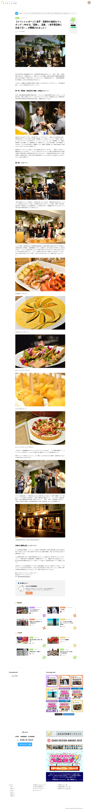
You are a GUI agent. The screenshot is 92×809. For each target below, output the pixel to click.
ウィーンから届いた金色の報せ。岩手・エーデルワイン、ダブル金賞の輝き (66, 623)
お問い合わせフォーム (25, 744)
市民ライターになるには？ (65, 788)
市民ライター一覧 (63, 785)
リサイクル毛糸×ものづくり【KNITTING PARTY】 (34, 610)
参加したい (62, 607)
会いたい (12, 792)
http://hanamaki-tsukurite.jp (24, 576)
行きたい (12, 790)
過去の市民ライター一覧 (64, 786)
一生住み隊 (62, 609)
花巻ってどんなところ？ (40, 785)
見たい (21, 13)
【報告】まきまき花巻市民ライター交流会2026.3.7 (35, 622)
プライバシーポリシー (40, 788)
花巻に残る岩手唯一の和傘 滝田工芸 (35, 640)
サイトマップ (38, 790)
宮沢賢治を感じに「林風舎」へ (35, 651)
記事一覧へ (29, 593)
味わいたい (62, 619)
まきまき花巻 (9, 2)
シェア (72, 23)
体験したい (32, 607)
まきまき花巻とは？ (39, 786)
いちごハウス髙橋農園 (64, 639)
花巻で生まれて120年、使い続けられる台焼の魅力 (66, 652)
